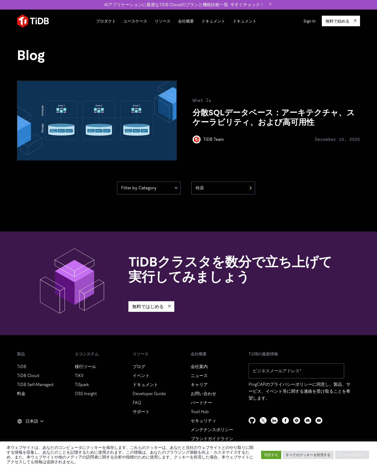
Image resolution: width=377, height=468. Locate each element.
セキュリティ (203, 420)
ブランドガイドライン (212, 438)
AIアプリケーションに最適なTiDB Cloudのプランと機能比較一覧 (188, 4)
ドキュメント (213, 21)
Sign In (309, 21)
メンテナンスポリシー (212, 429)
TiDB (21, 366)
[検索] (223, 188)
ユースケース (135, 21)
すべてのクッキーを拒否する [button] (308, 455)
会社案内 (199, 366)
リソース (163, 21)
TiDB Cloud (28, 375)
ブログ (139, 366)
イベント (141, 375)
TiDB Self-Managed (35, 384)
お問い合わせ (203, 393)
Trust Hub (200, 411)
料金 (21, 393)
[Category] (149, 188)
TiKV (79, 375)
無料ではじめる (148, 306)
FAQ (137, 402)
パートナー (201, 402)
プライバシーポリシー (291, 384)
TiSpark (82, 384)
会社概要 (186, 21)
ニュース (199, 375)
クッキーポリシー (352, 455)
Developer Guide (149, 393)
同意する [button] (271, 455)
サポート (141, 411)
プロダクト (106, 21)
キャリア (199, 384)
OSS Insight (86, 393)
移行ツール (85, 366)
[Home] (33, 21)
